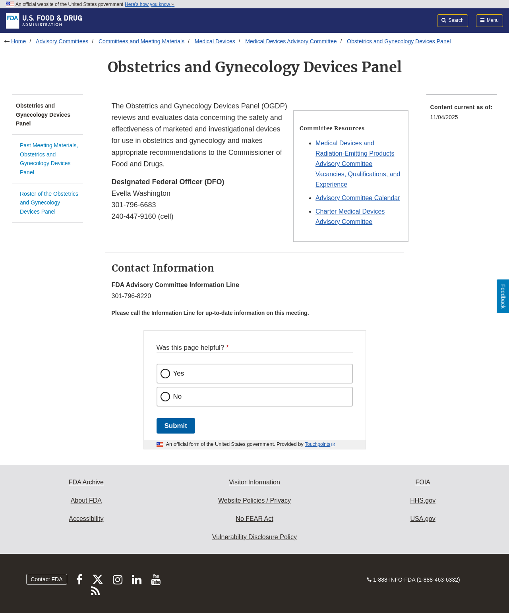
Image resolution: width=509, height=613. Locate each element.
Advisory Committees (62, 41)
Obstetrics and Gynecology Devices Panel (399, 41)
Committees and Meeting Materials (141, 41)
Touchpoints (317, 444)
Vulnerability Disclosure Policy (254, 537)
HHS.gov (422, 500)
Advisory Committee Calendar (357, 198)
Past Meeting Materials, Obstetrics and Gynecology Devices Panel (49, 158)
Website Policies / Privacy (254, 500)
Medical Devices (215, 41)
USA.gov (422, 518)
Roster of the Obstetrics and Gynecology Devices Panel (49, 203)
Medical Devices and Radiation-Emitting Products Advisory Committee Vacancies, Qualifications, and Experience (357, 164)
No (177, 396)
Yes (178, 373)
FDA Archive (86, 482)
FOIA (422, 482)
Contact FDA (46, 579)
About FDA (86, 500)
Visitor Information (254, 482)
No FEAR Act (254, 518)
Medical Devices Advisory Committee (291, 41)
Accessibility (86, 518)
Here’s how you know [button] (149, 4)
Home (18, 41)
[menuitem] (461, 114)
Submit (176, 426)
